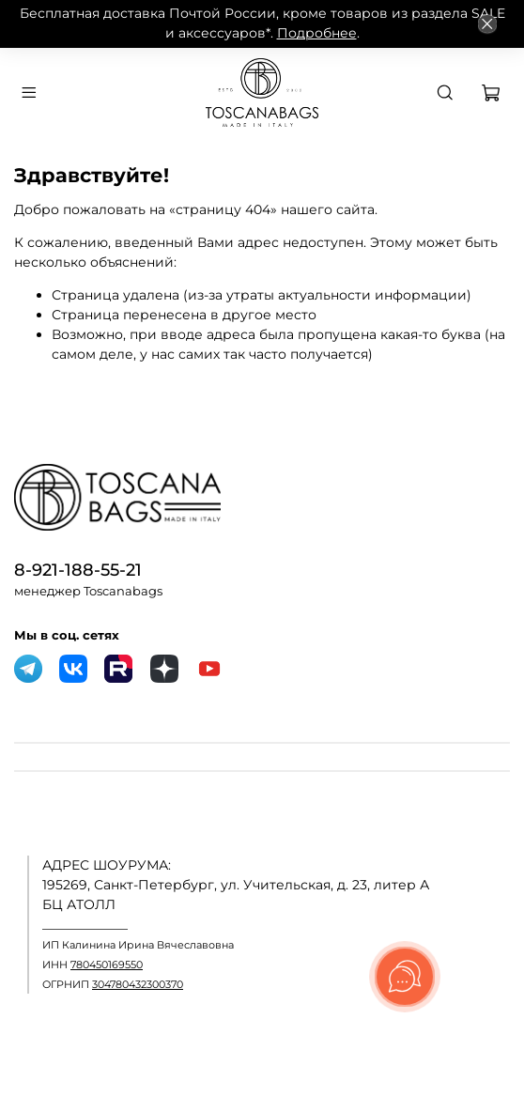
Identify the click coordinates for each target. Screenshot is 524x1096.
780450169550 (106, 965)
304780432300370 (137, 985)
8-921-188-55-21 (78, 569)
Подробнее (317, 32)
